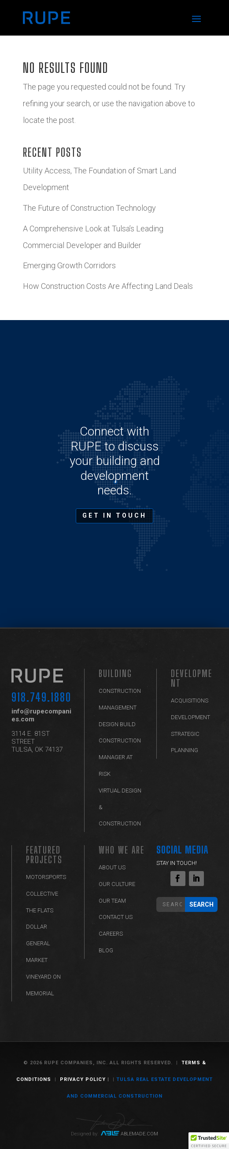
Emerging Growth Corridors (70, 265)
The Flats (39, 910)
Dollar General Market (38, 943)
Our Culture (117, 884)
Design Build (117, 724)
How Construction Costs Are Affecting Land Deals (108, 286)
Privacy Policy (83, 1079)
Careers (111, 933)
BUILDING (115, 673)
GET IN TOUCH (114, 515)
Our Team (112, 900)
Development (191, 678)
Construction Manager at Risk (120, 757)
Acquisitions (189, 700)
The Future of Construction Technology (90, 208)
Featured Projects (44, 854)
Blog (106, 950)
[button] (208, 1140)
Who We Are (121, 850)
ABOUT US (112, 867)
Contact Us (116, 917)
